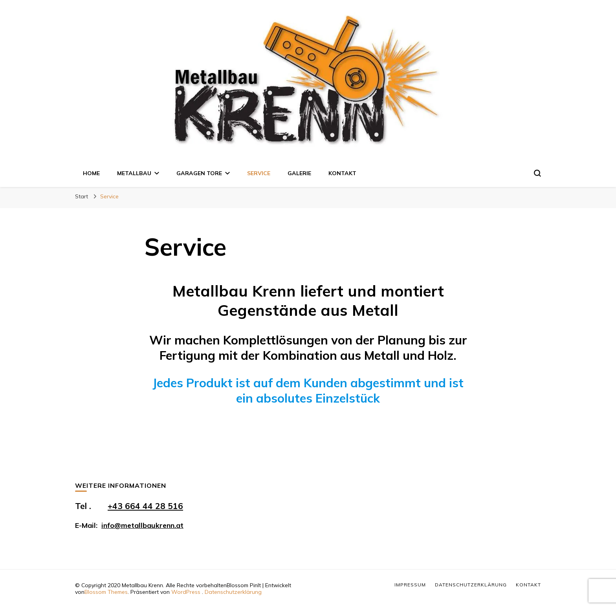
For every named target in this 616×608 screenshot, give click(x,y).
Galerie (299, 173)
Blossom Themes (106, 591)
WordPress (185, 591)
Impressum (410, 585)
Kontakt (342, 173)
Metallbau (134, 173)
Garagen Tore (199, 173)
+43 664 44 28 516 (145, 506)
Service (258, 173)
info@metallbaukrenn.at (142, 525)
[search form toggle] (537, 173)
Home (91, 173)
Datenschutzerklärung (233, 591)
